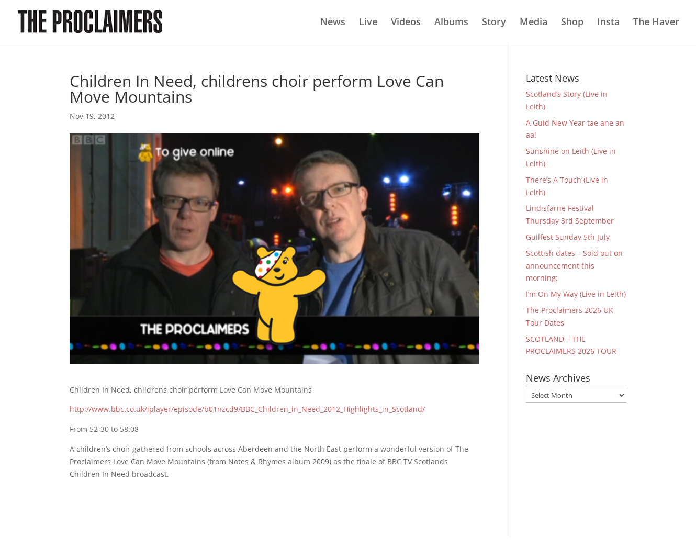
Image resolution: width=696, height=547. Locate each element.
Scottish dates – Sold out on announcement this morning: (574, 265)
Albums (451, 23)
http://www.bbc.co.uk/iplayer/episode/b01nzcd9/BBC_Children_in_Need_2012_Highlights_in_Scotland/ (247, 409)
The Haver (656, 23)
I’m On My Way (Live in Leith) (576, 294)
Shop (572, 23)
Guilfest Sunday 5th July (568, 237)
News (332, 23)
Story (494, 23)
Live (368, 23)
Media (533, 23)
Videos (406, 23)
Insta (608, 23)
